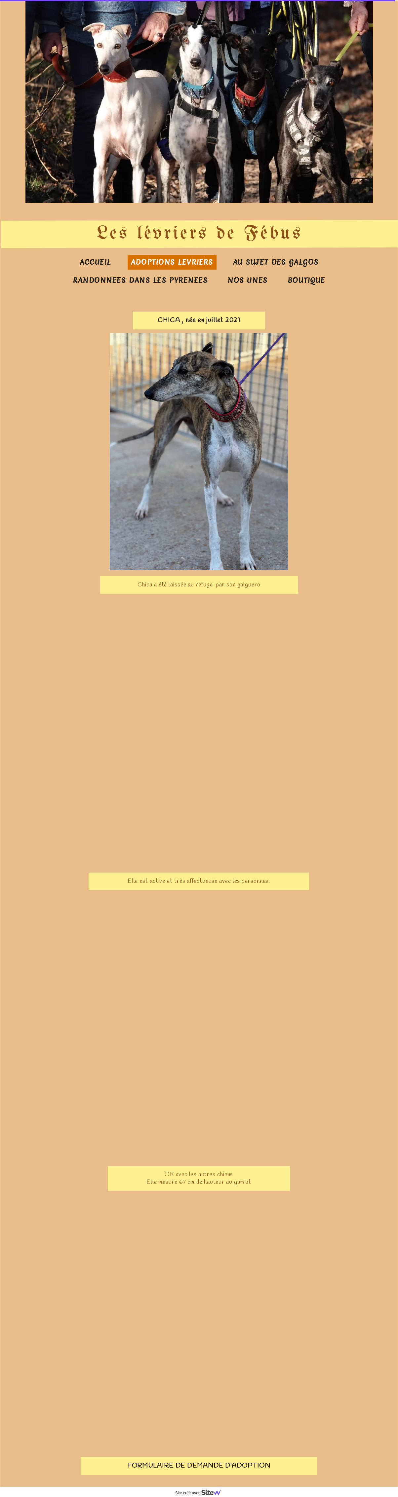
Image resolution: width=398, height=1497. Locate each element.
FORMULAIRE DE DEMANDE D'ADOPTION (199, 1465)
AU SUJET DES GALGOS (276, 262)
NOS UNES (247, 280)
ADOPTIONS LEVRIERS (172, 262)
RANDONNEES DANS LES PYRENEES (140, 280)
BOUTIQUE (306, 280)
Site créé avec (200, 1493)
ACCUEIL (95, 262)
